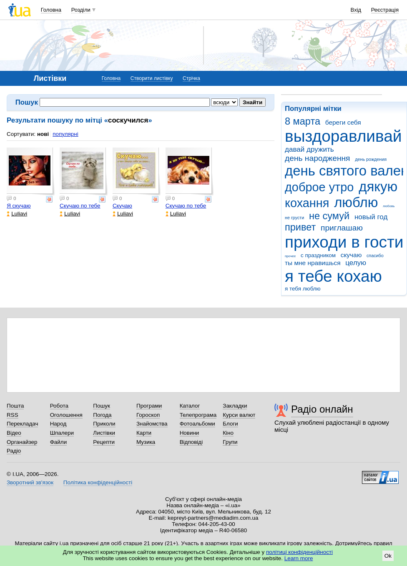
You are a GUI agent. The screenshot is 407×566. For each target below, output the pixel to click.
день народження (317, 158)
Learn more (298, 558)
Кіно (228, 433)
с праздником (318, 255)
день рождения (371, 159)
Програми (149, 406)
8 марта (302, 121)
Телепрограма (198, 415)
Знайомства (152, 424)
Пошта (15, 406)
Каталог (190, 406)
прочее (290, 256)
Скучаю (122, 206)
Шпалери (62, 433)
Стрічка (191, 78)
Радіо (14, 451)
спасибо (375, 255)
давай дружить (309, 149)
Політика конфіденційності (97, 482)
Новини (189, 433)
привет (300, 227)
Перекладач (22, 424)
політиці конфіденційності (299, 552)
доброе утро (319, 187)
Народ (58, 424)
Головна (51, 10)
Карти (143, 433)
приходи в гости (344, 242)
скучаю (351, 254)
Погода (102, 415)
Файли (58, 442)
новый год (370, 217)
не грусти (294, 217)
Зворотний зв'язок (30, 482)
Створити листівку (152, 78)
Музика (145, 442)
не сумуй (329, 215)
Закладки (235, 406)
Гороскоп (148, 415)
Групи (230, 442)
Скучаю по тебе (80, 206)
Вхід (356, 10)
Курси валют (239, 415)
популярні (65, 134)
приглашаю (342, 227)
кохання (307, 203)
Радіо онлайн (322, 409)
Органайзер (22, 442)
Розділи (80, 10)
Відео (14, 433)
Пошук (101, 406)
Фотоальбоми (197, 424)
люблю (356, 202)
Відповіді (191, 442)
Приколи (104, 424)
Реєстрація (385, 10)
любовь (388, 206)
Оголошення (66, 415)
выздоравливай (343, 136)
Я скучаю (18, 206)
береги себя (343, 122)
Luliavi (17, 213)
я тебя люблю (303, 289)
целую (355, 263)
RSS (12, 415)
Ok (388, 556)
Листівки (104, 433)
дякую (378, 186)
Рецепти (104, 442)
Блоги (230, 424)
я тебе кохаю (333, 276)
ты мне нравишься (313, 262)
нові (43, 134)
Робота (59, 406)
